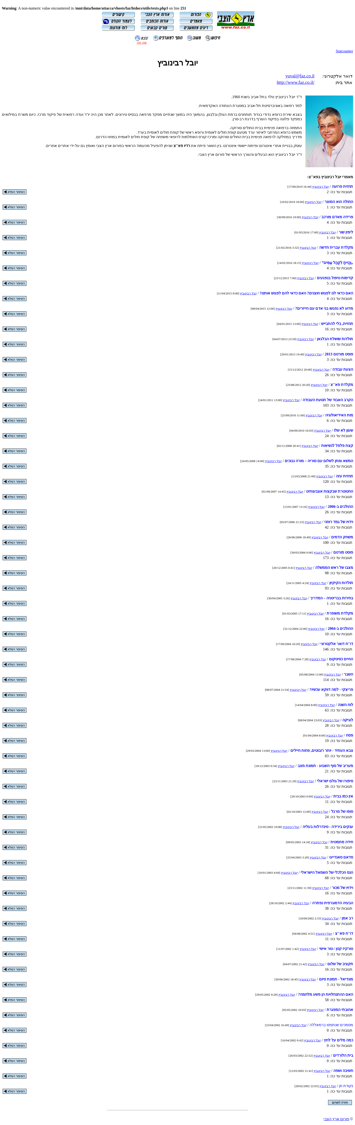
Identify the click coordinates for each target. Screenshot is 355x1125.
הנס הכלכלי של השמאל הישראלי (327, 872)
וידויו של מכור (342, 888)
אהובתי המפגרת (340, 1010)
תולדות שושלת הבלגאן (335, 339)
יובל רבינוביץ (320, 186)
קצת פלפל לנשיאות (337, 446)
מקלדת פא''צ (341, 385)
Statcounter (344, 51)
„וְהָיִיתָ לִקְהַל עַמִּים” (337, 263)
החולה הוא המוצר (339, 202)
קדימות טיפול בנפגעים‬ (335, 278)
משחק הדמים (342, 537)
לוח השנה (345, 705)
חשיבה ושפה (343, 1071)
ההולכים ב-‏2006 (340, 506)
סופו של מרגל (342, 811)
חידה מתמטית (341, 842)
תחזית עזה (344, 476)
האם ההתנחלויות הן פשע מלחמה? (325, 994)
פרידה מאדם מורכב (337, 217)
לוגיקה (347, 720)
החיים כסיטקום (341, 659)
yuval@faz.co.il (299, 75)
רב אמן (347, 918)
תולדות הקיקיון (341, 583)
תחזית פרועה (342, 186)
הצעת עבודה (342, 369)
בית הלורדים (343, 1055)
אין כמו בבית (343, 796)
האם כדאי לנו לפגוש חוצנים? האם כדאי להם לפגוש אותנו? (306, 293)
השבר (348, 674)
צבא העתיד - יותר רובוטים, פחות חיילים (321, 750)
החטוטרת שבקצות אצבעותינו (329, 491)
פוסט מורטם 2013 (339, 354)
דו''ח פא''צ (344, 933)
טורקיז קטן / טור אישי (336, 949)
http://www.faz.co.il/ (295, 82)
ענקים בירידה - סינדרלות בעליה (328, 827)
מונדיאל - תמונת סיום (336, 979)
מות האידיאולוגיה (339, 415)
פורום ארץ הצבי (336, 1119)
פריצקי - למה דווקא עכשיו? (331, 689)
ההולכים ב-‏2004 (340, 628)
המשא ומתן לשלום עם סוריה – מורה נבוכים (319, 461)
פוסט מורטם (343, 552)
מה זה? (141, 42)
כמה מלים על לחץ (338, 1040)
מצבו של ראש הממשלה (334, 567)
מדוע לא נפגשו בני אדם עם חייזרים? (324, 308)
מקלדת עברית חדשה (336, 247)
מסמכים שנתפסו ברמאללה (331, 1025)
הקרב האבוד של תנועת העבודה (328, 400)
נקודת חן (346, 1086)
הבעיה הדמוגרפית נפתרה (332, 903)
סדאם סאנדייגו (341, 857)
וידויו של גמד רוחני (338, 522)
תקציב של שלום (340, 964)
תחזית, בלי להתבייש (337, 324)
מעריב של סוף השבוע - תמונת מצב (325, 766)
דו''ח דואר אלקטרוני (336, 644)
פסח (349, 735)
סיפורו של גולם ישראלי (335, 781)
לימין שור (346, 232)
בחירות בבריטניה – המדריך (331, 598)
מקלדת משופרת (340, 613)
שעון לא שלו (343, 430)
